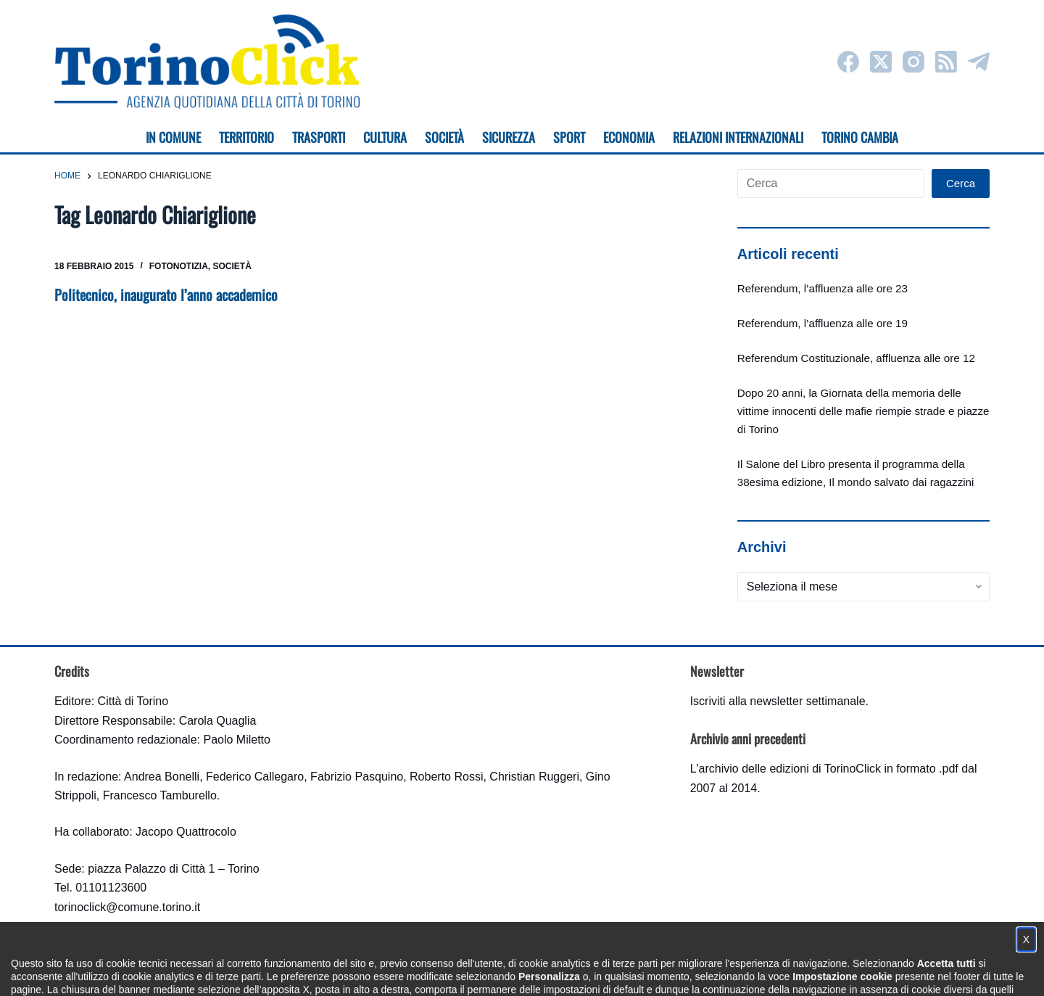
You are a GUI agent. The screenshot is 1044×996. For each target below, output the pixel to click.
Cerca (960, 183)
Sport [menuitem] (569, 137)
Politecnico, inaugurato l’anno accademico (166, 294)
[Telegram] (979, 62)
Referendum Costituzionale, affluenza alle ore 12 (856, 358)
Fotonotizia (178, 266)
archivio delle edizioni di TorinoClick (790, 768)
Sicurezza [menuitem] (508, 137)
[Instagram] (913, 62)
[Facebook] (848, 62)
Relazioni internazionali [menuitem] (738, 137)
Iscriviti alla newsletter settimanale (778, 701)
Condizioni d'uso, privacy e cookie (468, 971)
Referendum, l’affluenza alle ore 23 (822, 288)
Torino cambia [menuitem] (859, 137)
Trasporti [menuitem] (318, 137)
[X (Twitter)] (881, 62)
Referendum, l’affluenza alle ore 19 (822, 323)
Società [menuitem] (444, 137)
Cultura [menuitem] (385, 137)
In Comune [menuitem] (173, 137)
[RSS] (946, 62)
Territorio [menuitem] (246, 137)
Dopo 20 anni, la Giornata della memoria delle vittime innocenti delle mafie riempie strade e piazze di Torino (863, 411)
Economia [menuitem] (629, 137)
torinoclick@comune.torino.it (127, 907)
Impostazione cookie (608, 971)
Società (232, 266)
